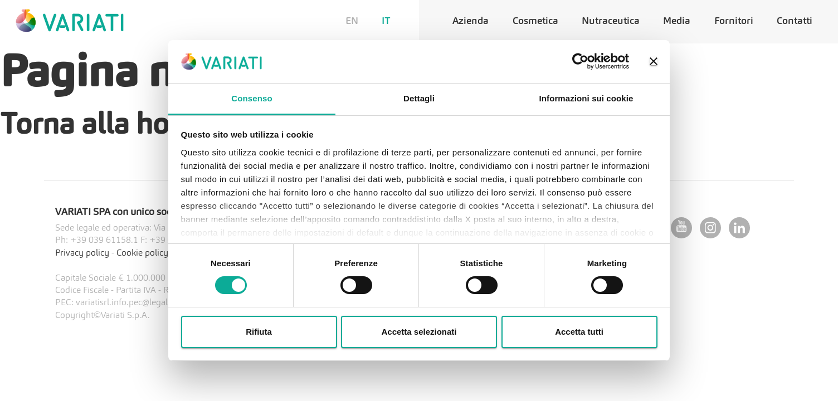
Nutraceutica (611, 21)
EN (351, 21)
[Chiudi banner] (653, 61)
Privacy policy (82, 253)
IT (386, 21)
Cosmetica (535, 21)
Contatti (794, 21)
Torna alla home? (111, 125)
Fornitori (733, 21)
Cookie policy (142, 253)
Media (676, 21)
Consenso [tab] (251, 98)
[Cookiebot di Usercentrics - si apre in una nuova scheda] (580, 61)
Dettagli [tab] (419, 98)
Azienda (470, 21)
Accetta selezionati (418, 331)
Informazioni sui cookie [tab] (586, 98)
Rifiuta (259, 331)
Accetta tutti (579, 331)
